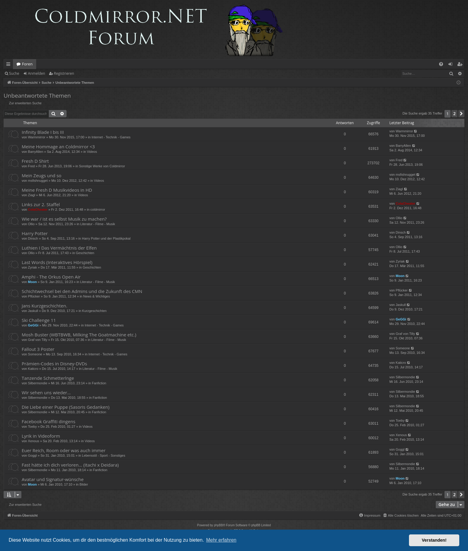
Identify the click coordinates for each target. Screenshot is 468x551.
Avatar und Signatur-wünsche (53, 479)
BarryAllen (35, 151)
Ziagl (31, 195)
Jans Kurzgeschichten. (44, 306)
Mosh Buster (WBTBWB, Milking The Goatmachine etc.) (79, 335)
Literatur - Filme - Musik (97, 224)
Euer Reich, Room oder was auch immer (63, 450)
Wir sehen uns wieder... (46, 392)
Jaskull (33, 311)
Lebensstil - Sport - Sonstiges (103, 455)
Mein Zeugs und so (41, 175)
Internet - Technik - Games (111, 137)
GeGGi (33, 325)
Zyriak (32, 267)
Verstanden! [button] (434, 540)
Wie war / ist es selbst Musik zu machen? (64, 219)
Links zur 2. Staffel (41, 204)
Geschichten (85, 253)
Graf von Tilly (37, 340)
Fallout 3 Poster (38, 349)
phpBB (218, 525)
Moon (32, 282)
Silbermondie (37, 383)
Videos (92, 151)
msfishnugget (38, 180)
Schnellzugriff (9, 65)
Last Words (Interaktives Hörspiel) (57, 262)
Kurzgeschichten (94, 311)
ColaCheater (38, 209)
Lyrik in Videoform (41, 436)
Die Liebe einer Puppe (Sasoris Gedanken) (65, 407)
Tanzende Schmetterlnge (48, 378)
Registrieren (64, 73)
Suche (14, 73)
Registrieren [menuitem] (461, 65)
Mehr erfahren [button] (221, 540)
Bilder (84, 484)
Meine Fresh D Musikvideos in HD (57, 190)
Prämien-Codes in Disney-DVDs (54, 364)
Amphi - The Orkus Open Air (51, 277)
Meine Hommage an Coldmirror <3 (58, 146)
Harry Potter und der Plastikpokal (106, 238)
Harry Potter (35, 233)
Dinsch (33, 238)
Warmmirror (36, 137)
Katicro (33, 368)
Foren (27, 64)
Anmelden (36, 73)
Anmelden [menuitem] (452, 65)
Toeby (32, 426)
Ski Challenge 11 (39, 320)
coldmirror (97, 209)
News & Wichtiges (96, 296)
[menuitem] (441, 64)
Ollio (31, 224)
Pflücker (34, 296)
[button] (461, 113)
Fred (31, 166)
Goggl (32, 455)
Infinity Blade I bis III (43, 132)
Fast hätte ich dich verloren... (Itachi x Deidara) (70, 465)
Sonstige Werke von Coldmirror (102, 166)
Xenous (33, 441)
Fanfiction (99, 383)
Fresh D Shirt (35, 161)
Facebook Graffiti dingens (48, 421)
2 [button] (454, 113)
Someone (35, 354)
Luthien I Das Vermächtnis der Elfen (59, 248)
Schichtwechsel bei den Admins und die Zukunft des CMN (82, 291)
